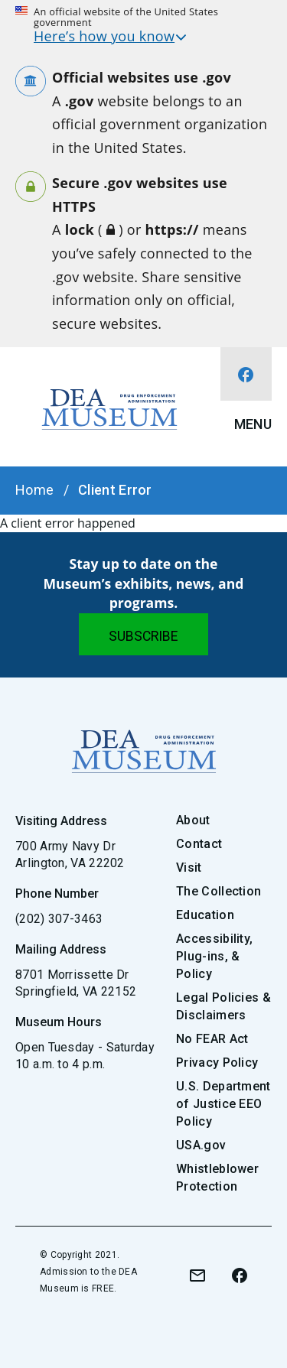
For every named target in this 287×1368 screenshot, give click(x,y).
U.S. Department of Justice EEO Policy (223, 1104)
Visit (189, 867)
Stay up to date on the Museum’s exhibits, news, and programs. (144, 583)
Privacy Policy (217, 1062)
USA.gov (201, 1145)
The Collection (218, 891)
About (193, 820)
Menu (253, 424)
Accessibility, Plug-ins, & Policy (214, 956)
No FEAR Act (212, 1039)
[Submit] (143, 634)
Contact (199, 844)
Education (205, 915)
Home (34, 490)
